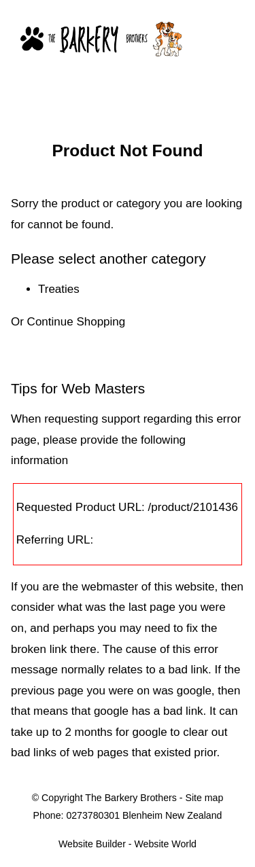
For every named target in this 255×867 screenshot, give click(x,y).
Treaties (59, 289)
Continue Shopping (76, 321)
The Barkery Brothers (131, 797)
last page (152, 607)
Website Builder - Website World (127, 843)
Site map (204, 797)
